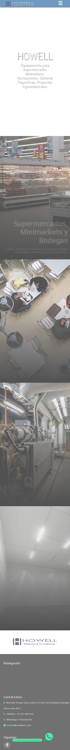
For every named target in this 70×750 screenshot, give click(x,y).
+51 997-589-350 (24, 714)
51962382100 (25, 719)
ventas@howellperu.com (19, 725)
